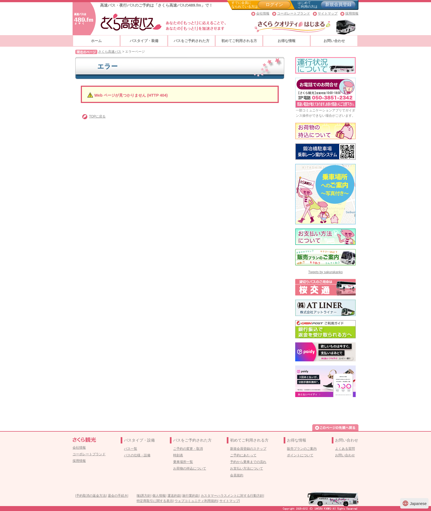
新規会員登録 (338, 4)
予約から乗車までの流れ (248, 462)
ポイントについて (300, 455)
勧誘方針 (144, 496)
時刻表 (178, 455)
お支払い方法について (246, 468)
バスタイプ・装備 (144, 41)
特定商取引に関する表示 (155, 501)
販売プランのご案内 (302, 449)
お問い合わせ (334, 41)
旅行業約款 (190, 496)
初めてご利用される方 (239, 41)
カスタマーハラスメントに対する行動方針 (232, 496)
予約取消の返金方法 (91, 496)
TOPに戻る (97, 116)
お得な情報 (286, 41)
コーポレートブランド (293, 13)
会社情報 (262, 13)
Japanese (414, 503)
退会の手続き (118, 496)
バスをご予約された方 (191, 41)
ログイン (274, 4)
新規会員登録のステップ (248, 449)
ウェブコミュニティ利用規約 (196, 501)
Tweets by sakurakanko (325, 272)
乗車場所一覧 (183, 462)
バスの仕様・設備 (137, 455)
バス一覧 (130, 449)
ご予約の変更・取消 (188, 449)
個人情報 (158, 496)
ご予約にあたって (243, 455)
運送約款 (174, 496)
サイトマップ (328, 13)
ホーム (96, 41)
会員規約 (236, 475)
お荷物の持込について (189, 468)
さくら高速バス (109, 52)
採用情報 (351, 13)
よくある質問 (345, 449)
